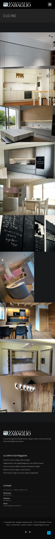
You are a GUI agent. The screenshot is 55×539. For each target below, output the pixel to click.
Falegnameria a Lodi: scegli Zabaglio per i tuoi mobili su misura (23, 463)
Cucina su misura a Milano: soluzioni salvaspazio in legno (21, 466)
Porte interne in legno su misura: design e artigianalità (20, 473)
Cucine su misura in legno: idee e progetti (16, 460)
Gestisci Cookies (26, 525)
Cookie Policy (15, 525)
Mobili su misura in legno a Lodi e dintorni (16, 470)
